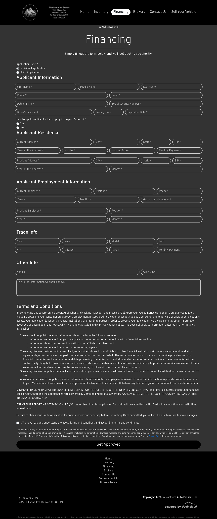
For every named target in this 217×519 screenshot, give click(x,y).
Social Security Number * (126, 104)
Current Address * (27, 142)
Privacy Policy (155, 436)
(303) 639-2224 (29, 498)
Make (67, 241)
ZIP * (178, 142)
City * (99, 142)
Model (115, 241)
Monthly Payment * (170, 150)
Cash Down (149, 272)
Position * (101, 191)
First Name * (24, 87)
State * (147, 142)
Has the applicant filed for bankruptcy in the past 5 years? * (51, 119)
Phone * (22, 95)
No (22, 127)
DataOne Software (69, 517)
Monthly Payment (169, 250)
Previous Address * (28, 160)
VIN (19, 250)
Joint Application (30, 72)
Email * (116, 95)
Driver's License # (27, 112)
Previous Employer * (29, 211)
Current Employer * (28, 191)
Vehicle (21, 272)
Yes (22, 123)
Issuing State (103, 112)
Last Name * (150, 87)
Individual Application (33, 68)
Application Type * (27, 64)
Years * (21, 199)
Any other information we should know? (42, 282)
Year (19, 241)
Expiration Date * (138, 112)
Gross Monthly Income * (157, 199)
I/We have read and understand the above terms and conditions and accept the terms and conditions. (79, 423)
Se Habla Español (108, 27)
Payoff (115, 250)
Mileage (69, 250)
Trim (161, 241)
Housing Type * (121, 150)
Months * (69, 150)
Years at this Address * (30, 150)
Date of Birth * (25, 104)
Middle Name (88, 87)
